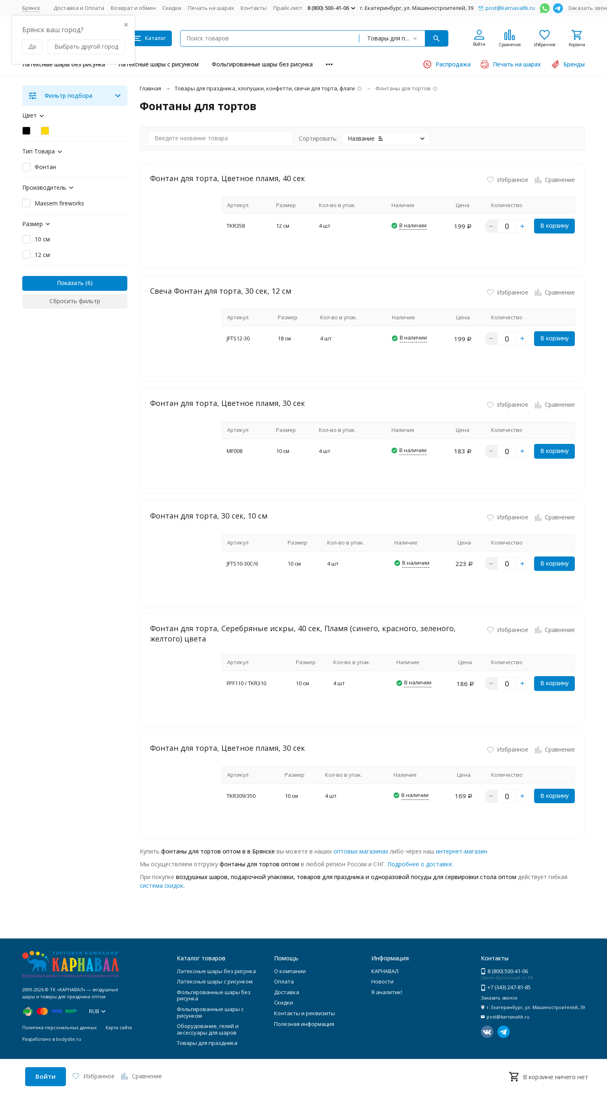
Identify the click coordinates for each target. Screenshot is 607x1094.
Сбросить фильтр (74, 301)
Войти (45, 1076)
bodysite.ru (68, 1039)
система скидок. (162, 885)
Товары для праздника (207, 1043)
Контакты (254, 8)
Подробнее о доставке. (420, 864)
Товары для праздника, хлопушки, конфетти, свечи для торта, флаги (265, 88)
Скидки (171, 8)
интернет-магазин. (462, 851)
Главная (150, 88)
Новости (382, 981)
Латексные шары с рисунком (158, 64)
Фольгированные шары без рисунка (262, 64)
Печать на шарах (211, 8)
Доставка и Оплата (79, 8)
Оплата (284, 981)
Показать (70, 283)
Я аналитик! (386, 992)
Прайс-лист (287, 8)
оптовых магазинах (360, 851)
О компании (290, 971)
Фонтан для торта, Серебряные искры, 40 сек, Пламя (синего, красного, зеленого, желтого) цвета (303, 633)
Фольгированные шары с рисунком (210, 1012)
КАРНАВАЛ (384, 971)
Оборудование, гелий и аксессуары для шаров (208, 1029)
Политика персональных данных (59, 1027)
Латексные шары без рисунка (63, 64)
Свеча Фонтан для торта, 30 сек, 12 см (220, 291)
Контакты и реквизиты (304, 1013)
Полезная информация (304, 1024)
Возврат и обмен (133, 8)
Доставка (286, 992)
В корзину (554, 225)
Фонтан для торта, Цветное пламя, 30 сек (227, 403)
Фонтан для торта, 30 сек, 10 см (208, 516)
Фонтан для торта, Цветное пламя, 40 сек (227, 178)
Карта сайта (118, 1027)
